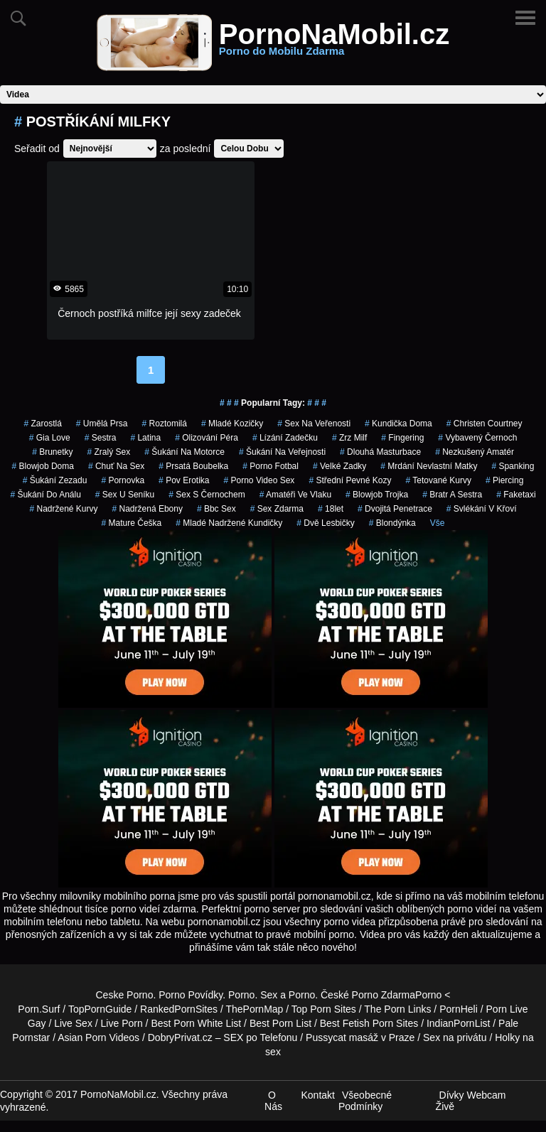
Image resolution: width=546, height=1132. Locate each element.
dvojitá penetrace (395, 509)
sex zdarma (277, 509)
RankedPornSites (179, 1009)
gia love (49, 438)
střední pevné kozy (350, 480)
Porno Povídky (191, 995)
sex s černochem (206, 495)
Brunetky (52, 452)
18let (330, 509)
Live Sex (73, 1023)
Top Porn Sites (323, 1009)
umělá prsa (102, 423)
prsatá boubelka (193, 466)
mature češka (132, 523)
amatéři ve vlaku (295, 495)
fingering (402, 438)
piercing (504, 480)
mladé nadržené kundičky (229, 523)
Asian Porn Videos (98, 1037)
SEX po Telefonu (260, 1037)
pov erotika (184, 480)
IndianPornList (459, 1023)
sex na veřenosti (313, 423)
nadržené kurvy (63, 509)
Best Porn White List (196, 1023)
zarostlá (42, 423)
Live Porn (122, 1023)
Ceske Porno (125, 995)
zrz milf (349, 438)
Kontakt (317, 1095)
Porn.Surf (39, 1009)
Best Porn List (280, 1023)
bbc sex (216, 509)
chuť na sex (116, 466)
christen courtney (484, 423)
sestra (101, 438)
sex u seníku (124, 495)
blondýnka (392, 523)
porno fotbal (270, 466)
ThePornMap (254, 1009)
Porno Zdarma (383, 995)
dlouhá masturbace (380, 452)
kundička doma (398, 423)
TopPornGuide (100, 1009)
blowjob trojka (377, 495)
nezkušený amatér (474, 452)
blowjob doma (43, 466)
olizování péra (206, 438)
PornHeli (458, 1009)
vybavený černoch (477, 438)
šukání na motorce (184, 452)
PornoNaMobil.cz (334, 42)
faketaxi (515, 495)
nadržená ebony (147, 509)
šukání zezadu (55, 480)
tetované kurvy (438, 480)
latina (145, 438)
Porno (241, 995)
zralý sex (109, 452)
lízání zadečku (285, 438)
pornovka (122, 480)
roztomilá (164, 423)
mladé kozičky (232, 423)
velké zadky (339, 466)
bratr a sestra (452, 495)
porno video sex (259, 480)
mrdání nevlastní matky (428, 466)
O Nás (273, 1100)
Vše (437, 523)
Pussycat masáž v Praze (360, 1037)
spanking (512, 466)
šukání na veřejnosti (282, 452)
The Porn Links (397, 1009)
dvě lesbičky (325, 523)
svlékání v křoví (481, 509)
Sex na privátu (455, 1037)
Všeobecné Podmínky (365, 1100)
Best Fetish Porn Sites (369, 1023)
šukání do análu (45, 495)
